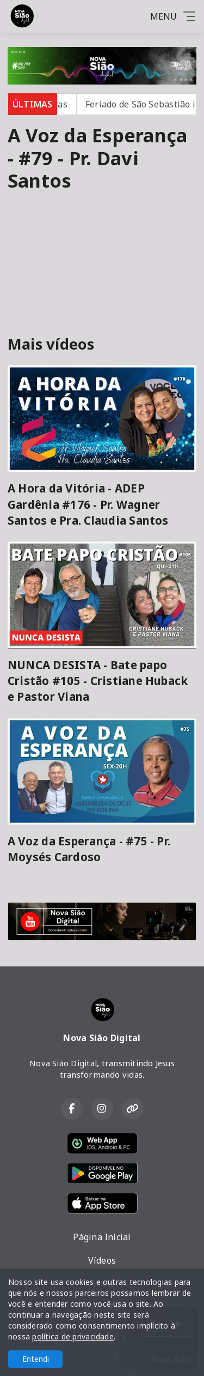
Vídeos (102, 1260)
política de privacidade (73, 1336)
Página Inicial (102, 1237)
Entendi (35, 1359)
